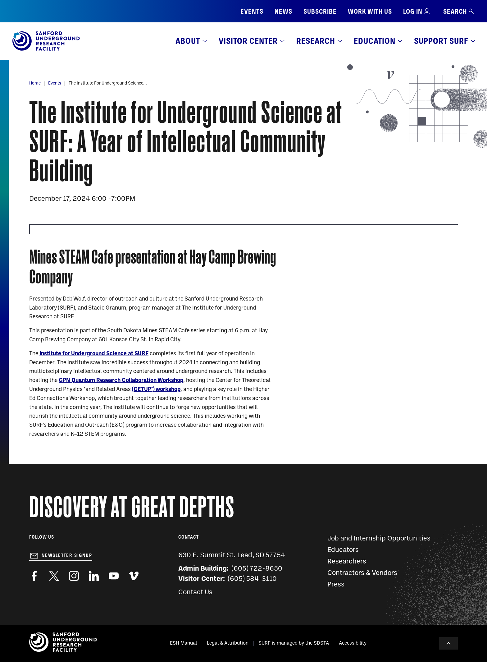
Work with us (370, 11)
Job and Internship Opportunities (378, 538)
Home (35, 83)
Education (374, 41)
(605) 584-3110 (252, 579)
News (283, 11)
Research (315, 41)
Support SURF (441, 41)
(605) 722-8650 (257, 568)
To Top (448, 643)
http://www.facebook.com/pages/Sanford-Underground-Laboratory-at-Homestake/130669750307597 (34, 576)
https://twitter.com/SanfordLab (54, 576)
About (187, 41)
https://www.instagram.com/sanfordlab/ (74, 576)
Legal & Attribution (227, 643)
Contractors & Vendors (362, 573)
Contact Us (195, 592)
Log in (412, 11)
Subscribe (320, 11)
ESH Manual (183, 643)
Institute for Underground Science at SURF (93, 354)
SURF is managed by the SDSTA (293, 643)
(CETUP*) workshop (156, 390)
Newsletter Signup (67, 555)
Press (335, 584)
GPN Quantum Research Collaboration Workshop (121, 381)
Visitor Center (248, 41)
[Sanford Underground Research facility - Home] (46, 49)
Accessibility (352, 643)
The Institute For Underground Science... (108, 83)
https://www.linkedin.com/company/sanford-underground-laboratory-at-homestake (94, 576)
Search (459, 11)
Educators (343, 550)
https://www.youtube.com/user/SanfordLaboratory (114, 576)
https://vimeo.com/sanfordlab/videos (134, 576)
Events (251, 11)
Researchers (346, 561)
